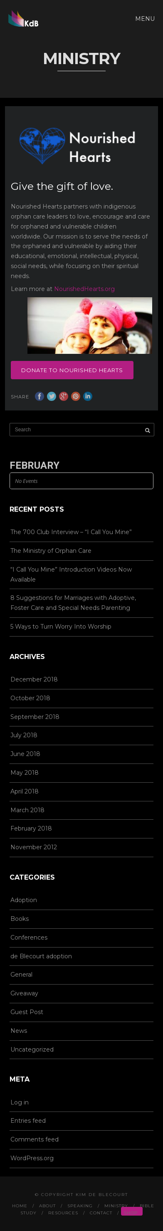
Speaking (80, 1206)
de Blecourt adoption (41, 956)
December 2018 (34, 679)
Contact (101, 1213)
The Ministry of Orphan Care (50, 551)
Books (19, 919)
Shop (131, 1213)
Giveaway (24, 993)
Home (19, 1206)
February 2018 (31, 828)
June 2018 (25, 754)
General (21, 974)
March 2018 (27, 810)
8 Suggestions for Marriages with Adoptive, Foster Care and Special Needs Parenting (73, 603)
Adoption (23, 900)
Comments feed (34, 1139)
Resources (63, 1213)
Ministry (116, 1206)
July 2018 (23, 735)
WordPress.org (32, 1158)
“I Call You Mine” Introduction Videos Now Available (71, 574)
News (18, 1031)
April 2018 (24, 791)
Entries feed (28, 1120)
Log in (19, 1102)
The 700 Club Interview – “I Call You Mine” (71, 532)
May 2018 (24, 772)
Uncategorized (32, 1049)
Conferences (28, 937)
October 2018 (30, 698)
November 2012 (33, 847)
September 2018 (34, 717)
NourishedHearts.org (84, 289)
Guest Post (26, 1012)
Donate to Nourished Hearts (72, 370)
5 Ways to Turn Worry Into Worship (60, 626)
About (47, 1206)
